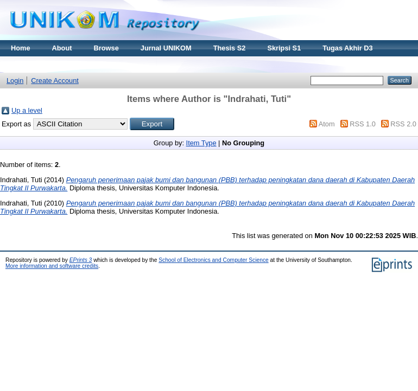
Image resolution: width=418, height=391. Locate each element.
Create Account (55, 80)
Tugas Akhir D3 (347, 48)
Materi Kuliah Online (44, 64)
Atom (327, 124)
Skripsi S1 (284, 48)
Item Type (201, 143)
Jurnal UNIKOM (166, 48)
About (62, 48)
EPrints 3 (80, 260)
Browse (106, 48)
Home (20, 48)
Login (15, 80)
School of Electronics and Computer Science (214, 260)
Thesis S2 (229, 48)
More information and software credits (51, 266)
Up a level (26, 110)
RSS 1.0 (363, 124)
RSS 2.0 (403, 124)
